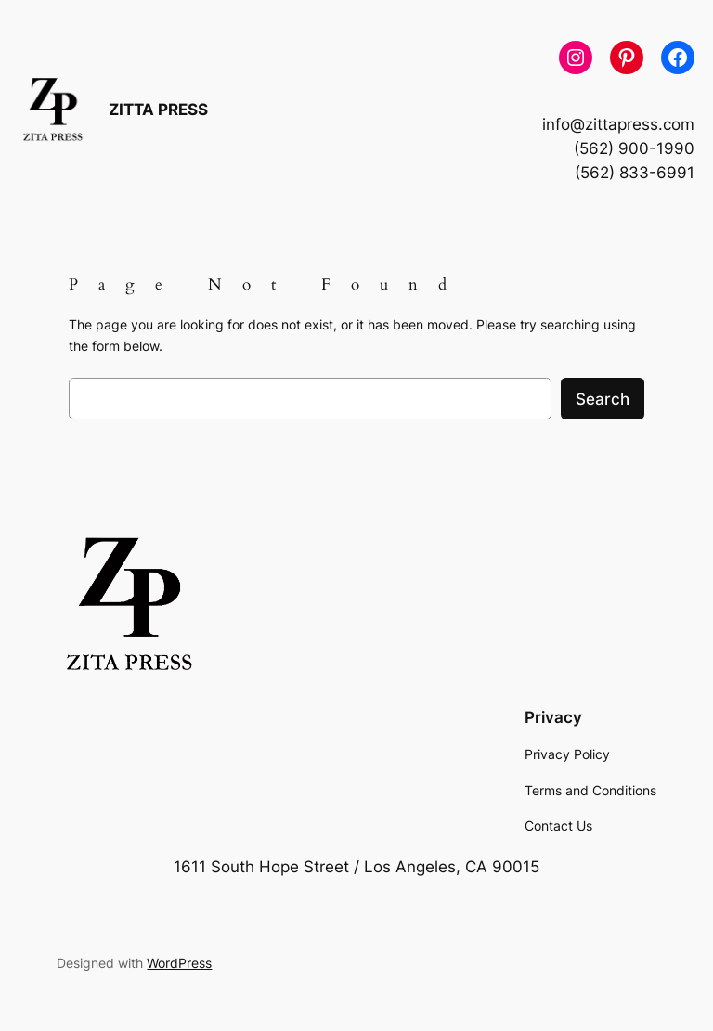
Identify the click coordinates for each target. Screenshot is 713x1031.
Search (602, 399)
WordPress (179, 963)
